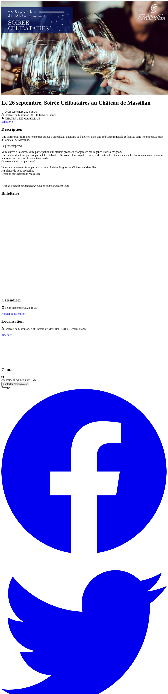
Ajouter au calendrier (13, 313)
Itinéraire (6, 334)
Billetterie (7, 121)
